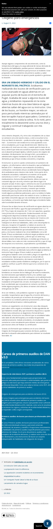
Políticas (28, 503)
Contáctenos (16, 505)
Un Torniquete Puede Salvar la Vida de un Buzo (21, 480)
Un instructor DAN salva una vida (16, 466)
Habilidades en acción (23, 462)
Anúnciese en (6, 505)
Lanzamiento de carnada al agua (16, 483)
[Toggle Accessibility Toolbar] (47, 523)
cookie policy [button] (19, 12)
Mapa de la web (19, 503)
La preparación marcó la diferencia (16, 469)
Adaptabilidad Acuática (12, 476)
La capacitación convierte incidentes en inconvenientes (24, 473)
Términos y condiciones (40, 503)
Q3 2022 (7, 493)
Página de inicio (7, 503)
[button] (50, 3)
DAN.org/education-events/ (19, 367)
